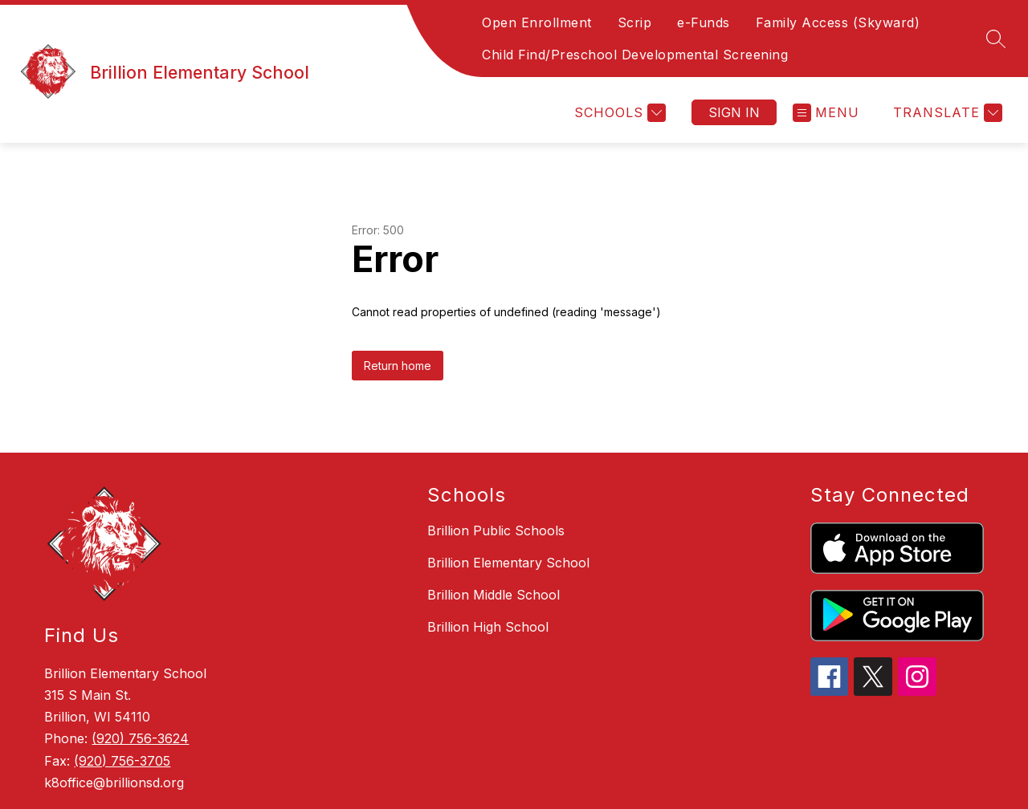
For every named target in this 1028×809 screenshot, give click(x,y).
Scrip (635, 22)
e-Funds (703, 22)
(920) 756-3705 (122, 761)
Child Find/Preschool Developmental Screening (635, 55)
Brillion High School (488, 627)
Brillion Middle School (493, 595)
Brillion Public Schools (496, 530)
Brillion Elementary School (508, 563)
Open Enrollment (537, 22)
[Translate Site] (945, 113)
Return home (397, 365)
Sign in (734, 112)
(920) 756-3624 (140, 738)
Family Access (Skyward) (838, 22)
